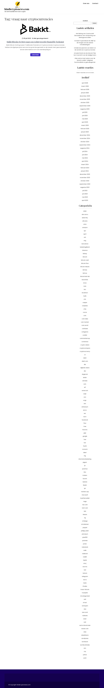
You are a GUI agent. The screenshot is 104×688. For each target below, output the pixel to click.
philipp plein (85, 531)
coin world (85, 325)
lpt (85, 488)
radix (84, 550)
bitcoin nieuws (84, 267)
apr (85, 231)
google (85, 436)
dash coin (85, 361)
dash (84, 358)
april (84, 234)
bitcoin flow (85, 263)
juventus (85, 469)
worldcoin (85, 642)
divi (85, 371)
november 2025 (85, 99)
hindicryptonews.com (16, 9)
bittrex (85, 273)
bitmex (85, 270)
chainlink (85, 306)
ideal (84, 452)
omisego (85, 521)
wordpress (84, 638)
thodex (85, 586)
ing (85, 456)
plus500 (84, 537)
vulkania (85, 616)
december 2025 (85, 96)
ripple (85, 560)
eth (85, 404)
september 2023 (85, 184)
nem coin (85, 508)
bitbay (85, 254)
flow (85, 423)
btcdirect (85, 293)
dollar (85, 377)
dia (85, 364)
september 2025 (85, 106)
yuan (84, 658)
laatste (85, 482)
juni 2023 (85, 194)
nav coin (85, 505)
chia (85, 309)
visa (85, 609)
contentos (85, 342)
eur (85, 413)
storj (84, 563)
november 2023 (85, 177)
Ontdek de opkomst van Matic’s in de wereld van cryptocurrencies (85, 49)
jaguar (85, 462)
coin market (85, 322)
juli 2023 (84, 191)
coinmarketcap (85, 338)
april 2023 (85, 200)
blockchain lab (85, 276)
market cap (85, 492)
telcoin (85, 573)
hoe (85, 439)
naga (85, 501)
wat (85, 622)
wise (85, 632)
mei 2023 (85, 197)
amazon (85, 227)
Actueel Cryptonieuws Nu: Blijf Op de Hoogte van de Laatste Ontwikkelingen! (84, 43)
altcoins (84, 221)
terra (85, 580)
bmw (85, 283)
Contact (95, 3)
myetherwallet (85, 498)
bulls (84, 296)
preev (85, 544)
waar (85, 619)
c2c (85, 299)
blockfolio (85, 280)
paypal (85, 527)
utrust (85, 602)
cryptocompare (85, 348)
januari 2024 (85, 171)
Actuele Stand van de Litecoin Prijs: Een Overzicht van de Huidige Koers (85, 54)
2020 (84, 211)
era (85, 397)
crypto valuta (85, 345)
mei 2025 (85, 119)
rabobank (85, 547)
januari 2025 (85, 132)
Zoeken (85, 21)
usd (85, 599)
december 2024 (85, 135)
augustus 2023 (84, 187)
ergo (84, 400)
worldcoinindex (85, 645)
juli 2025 (84, 112)
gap (85, 433)
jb (84, 465)
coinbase (85, 329)
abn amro (85, 214)
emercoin (85, 390)
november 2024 (85, 138)
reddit (85, 557)
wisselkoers (85, 635)
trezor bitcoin (85, 589)
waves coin (84, 629)
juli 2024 (84, 151)
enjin (84, 394)
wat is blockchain (84, 625)
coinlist (85, 335)
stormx (85, 567)
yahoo (85, 655)
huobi (85, 446)
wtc (85, 648)
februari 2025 (85, 129)
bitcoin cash (85, 260)
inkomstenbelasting (85, 459)
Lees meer (35, 55)
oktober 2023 (85, 181)
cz (85, 355)
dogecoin (85, 374)
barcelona (85, 244)
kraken (85, 475)
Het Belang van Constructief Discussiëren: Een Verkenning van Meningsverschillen (84, 35)
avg (85, 240)
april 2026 (85, 83)
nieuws (85, 514)
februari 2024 (85, 168)
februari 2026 (85, 89)
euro (84, 417)
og (85, 518)
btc (85, 289)
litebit (85, 485)
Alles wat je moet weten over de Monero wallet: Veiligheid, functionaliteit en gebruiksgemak (84, 60)
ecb (85, 384)
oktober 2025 (85, 102)
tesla (84, 583)
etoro (85, 410)
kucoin (85, 479)
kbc (85, 472)
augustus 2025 (84, 109)
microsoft (85, 495)
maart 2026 (85, 86)
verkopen (85, 606)
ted (85, 570)
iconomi (84, 449)
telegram (85, 576)
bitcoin (85, 257)
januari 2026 (85, 93)
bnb (85, 286)
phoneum (85, 534)
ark (85, 237)
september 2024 (84, 145)
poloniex (85, 540)
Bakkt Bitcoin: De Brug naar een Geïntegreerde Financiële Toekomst (35, 42)
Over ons (86, 3)
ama (84, 224)
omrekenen (85, 524)
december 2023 (85, 174)
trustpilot (85, 593)
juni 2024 (85, 155)
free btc (85, 430)
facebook (85, 420)
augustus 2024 (84, 148)
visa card (85, 612)
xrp (85, 651)
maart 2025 (85, 125)
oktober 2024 (85, 142)
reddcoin (85, 554)
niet (85, 511)
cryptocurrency (85, 351)
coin (85, 315)
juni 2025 (85, 116)
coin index (85, 319)
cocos (85, 312)
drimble (84, 381)
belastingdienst (85, 247)
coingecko (85, 332)
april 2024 (85, 161)
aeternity (85, 218)
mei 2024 (85, 158)
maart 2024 (85, 164)
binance (85, 250)
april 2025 (85, 122)
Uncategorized (85, 596)
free (85, 426)
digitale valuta (84, 368)
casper (85, 302)
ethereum (85, 407)
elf (85, 387)
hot (85, 443)
